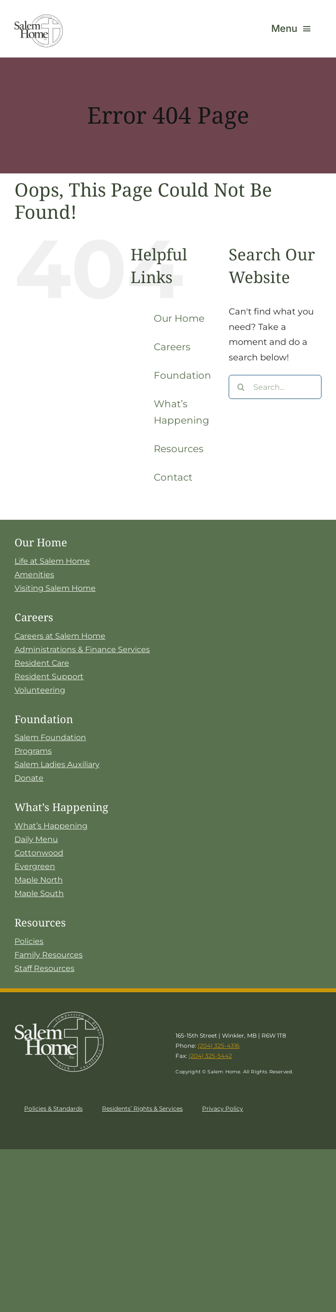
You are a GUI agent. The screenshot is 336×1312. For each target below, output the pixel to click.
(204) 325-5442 (210, 1055)
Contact (173, 477)
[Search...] (275, 387)
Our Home (179, 318)
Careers (172, 347)
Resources (179, 449)
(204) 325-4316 (218, 1045)
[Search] (241, 387)
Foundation (182, 375)
